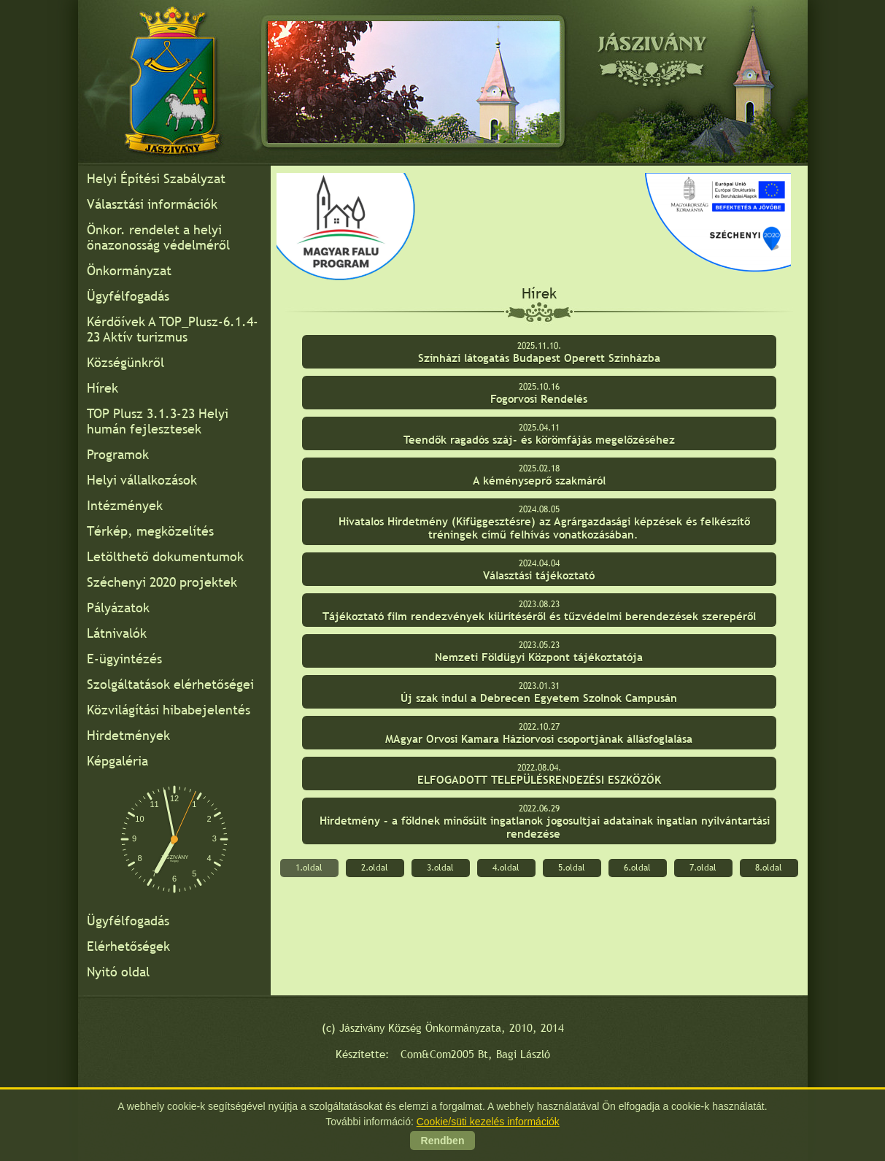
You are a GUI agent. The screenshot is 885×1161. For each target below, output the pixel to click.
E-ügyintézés (124, 658)
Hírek (102, 388)
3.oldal (440, 868)
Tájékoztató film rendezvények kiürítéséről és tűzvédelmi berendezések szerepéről (539, 616)
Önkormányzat (129, 270)
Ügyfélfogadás (128, 296)
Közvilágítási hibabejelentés (168, 709)
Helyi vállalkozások (142, 479)
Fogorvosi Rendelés (538, 399)
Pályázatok (118, 607)
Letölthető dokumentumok (165, 556)
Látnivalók (117, 633)
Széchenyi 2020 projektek (162, 582)
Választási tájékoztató (539, 575)
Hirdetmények (128, 735)
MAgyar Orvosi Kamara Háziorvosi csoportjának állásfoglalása (538, 739)
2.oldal (374, 868)
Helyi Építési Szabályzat (156, 178)
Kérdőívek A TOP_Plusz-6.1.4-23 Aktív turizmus (172, 329)
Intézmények (125, 505)
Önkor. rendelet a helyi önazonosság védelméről (158, 237)
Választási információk (152, 204)
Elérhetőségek (128, 946)
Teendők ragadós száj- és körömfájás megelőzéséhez (539, 439)
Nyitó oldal (118, 971)
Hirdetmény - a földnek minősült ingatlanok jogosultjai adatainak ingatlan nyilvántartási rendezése (545, 827)
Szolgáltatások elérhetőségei (170, 684)
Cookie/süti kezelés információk (488, 1122)
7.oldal (702, 868)
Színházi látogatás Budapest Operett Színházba (539, 358)
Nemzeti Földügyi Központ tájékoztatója (539, 657)
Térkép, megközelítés (150, 531)
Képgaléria (117, 760)
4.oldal (505, 868)
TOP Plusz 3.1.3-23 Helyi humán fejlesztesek (157, 421)
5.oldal (571, 868)
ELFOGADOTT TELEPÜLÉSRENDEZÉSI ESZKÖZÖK (539, 780)
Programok (118, 454)
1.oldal (308, 868)
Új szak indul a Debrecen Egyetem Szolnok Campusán (539, 698)
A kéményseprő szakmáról (539, 480)
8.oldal (768, 868)
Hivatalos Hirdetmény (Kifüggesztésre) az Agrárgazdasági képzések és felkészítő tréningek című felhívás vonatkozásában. (544, 528)
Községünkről (125, 362)
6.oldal (637, 868)
